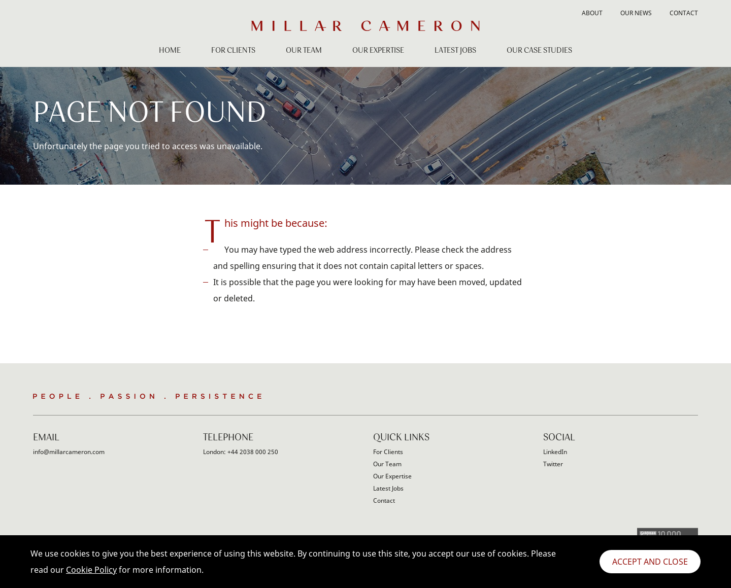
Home (170, 50)
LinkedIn (555, 451)
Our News (636, 13)
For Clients (233, 50)
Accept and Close (650, 561)
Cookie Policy (91, 569)
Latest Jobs (455, 50)
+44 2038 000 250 (252, 451)
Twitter (553, 464)
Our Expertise (378, 50)
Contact (684, 13)
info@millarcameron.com (69, 451)
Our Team (304, 50)
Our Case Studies (539, 50)
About (592, 13)
